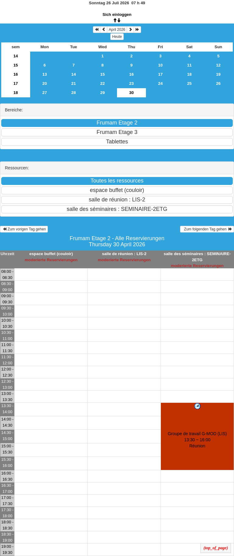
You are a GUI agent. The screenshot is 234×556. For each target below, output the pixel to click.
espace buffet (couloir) (51, 253)
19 (218, 74)
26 (218, 83)
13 (44, 74)
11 (189, 65)
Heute (117, 36)
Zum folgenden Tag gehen (207, 229)
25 (189, 83)
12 (218, 65)
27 (44, 92)
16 (15, 74)
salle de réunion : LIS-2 (124, 253)
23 (131, 83)
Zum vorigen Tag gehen (24, 229)
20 (44, 83)
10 (160, 65)
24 (160, 83)
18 (189, 74)
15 (15, 65)
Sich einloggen (117, 14)
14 (15, 56)
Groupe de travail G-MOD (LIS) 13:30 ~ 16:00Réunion (197, 439)
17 (160, 74)
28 (73, 92)
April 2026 (117, 29)
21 (73, 83)
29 (102, 92)
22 (102, 83)
